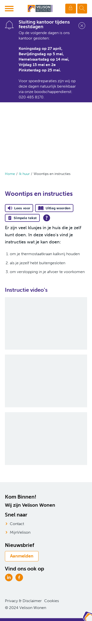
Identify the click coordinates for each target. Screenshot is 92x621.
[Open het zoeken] (82, 8)
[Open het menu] (10, 8)
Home (10, 174)
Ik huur (24, 174)
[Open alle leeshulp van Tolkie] (46, 217)
